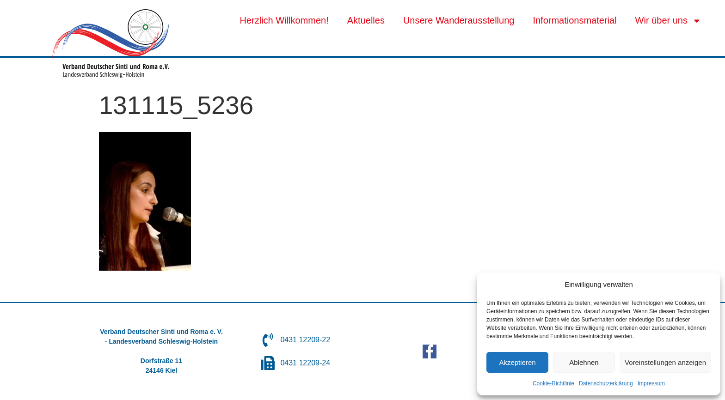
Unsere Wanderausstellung (459, 20)
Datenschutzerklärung (606, 383)
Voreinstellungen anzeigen (665, 362)
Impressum (651, 383)
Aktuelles (366, 20)
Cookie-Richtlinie (553, 383)
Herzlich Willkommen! (284, 20)
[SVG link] (110, 43)
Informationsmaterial (574, 20)
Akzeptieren (517, 362)
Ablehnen (583, 362)
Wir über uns (668, 21)
